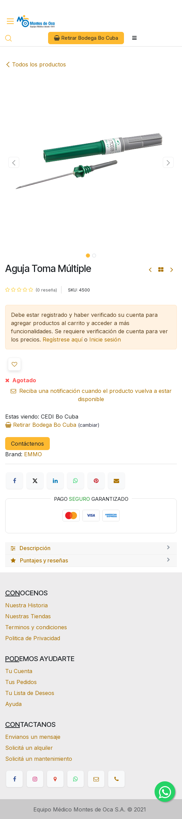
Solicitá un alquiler (29, 747)
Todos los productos (35, 64)
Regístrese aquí (62, 339)
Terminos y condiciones (36, 627)
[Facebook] (14, 480)
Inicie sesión (105, 339)
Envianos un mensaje (32, 736)
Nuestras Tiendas (28, 616)
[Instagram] (35, 779)
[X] (35, 480)
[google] (55, 779)
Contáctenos (27, 443)
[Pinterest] (96, 480)
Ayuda (13, 703)
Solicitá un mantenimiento (38, 758)
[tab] (91, 548)
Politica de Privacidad (32, 638)
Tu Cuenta (18, 671)
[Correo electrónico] (116, 480)
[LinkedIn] (55, 480)
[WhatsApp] (75, 480)
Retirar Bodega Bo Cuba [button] (86, 38)
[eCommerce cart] (21, 38)
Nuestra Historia (26, 605)
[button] (13, 162)
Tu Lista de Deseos (29, 693)
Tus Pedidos (21, 682)
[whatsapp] (75, 779)
